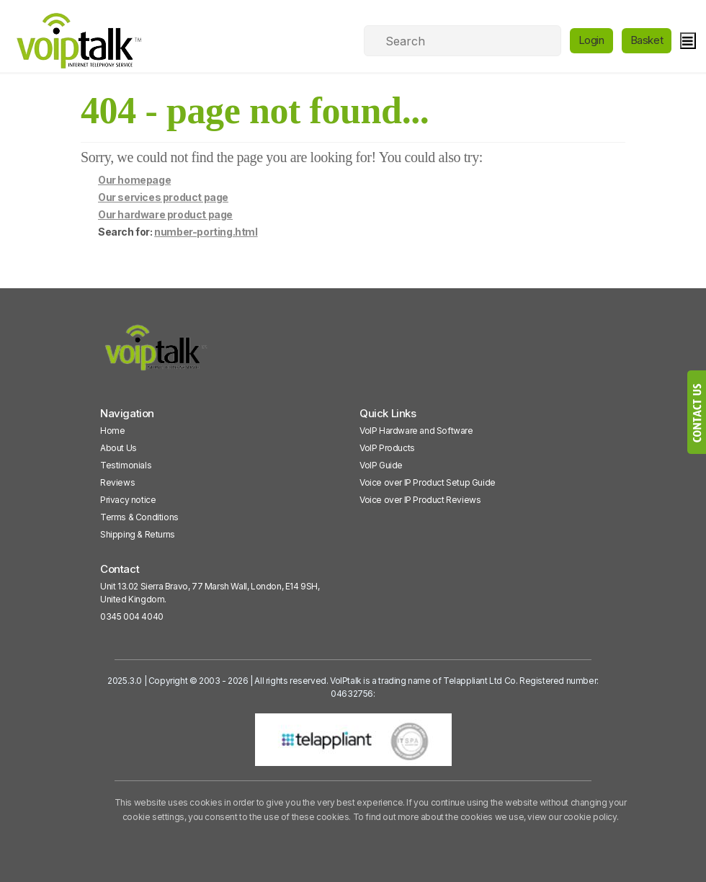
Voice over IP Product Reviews (420, 499)
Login (591, 40)
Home (112, 430)
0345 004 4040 (132, 616)
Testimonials (125, 465)
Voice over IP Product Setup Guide (427, 482)
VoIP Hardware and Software (416, 430)
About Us (118, 447)
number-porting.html (205, 232)
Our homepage (134, 180)
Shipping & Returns (137, 534)
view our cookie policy (571, 816)
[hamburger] (687, 40)
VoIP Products (387, 447)
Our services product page (163, 197)
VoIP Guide (381, 465)
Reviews (117, 482)
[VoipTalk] (156, 354)
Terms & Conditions (139, 517)
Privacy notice (128, 499)
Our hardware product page (165, 214)
